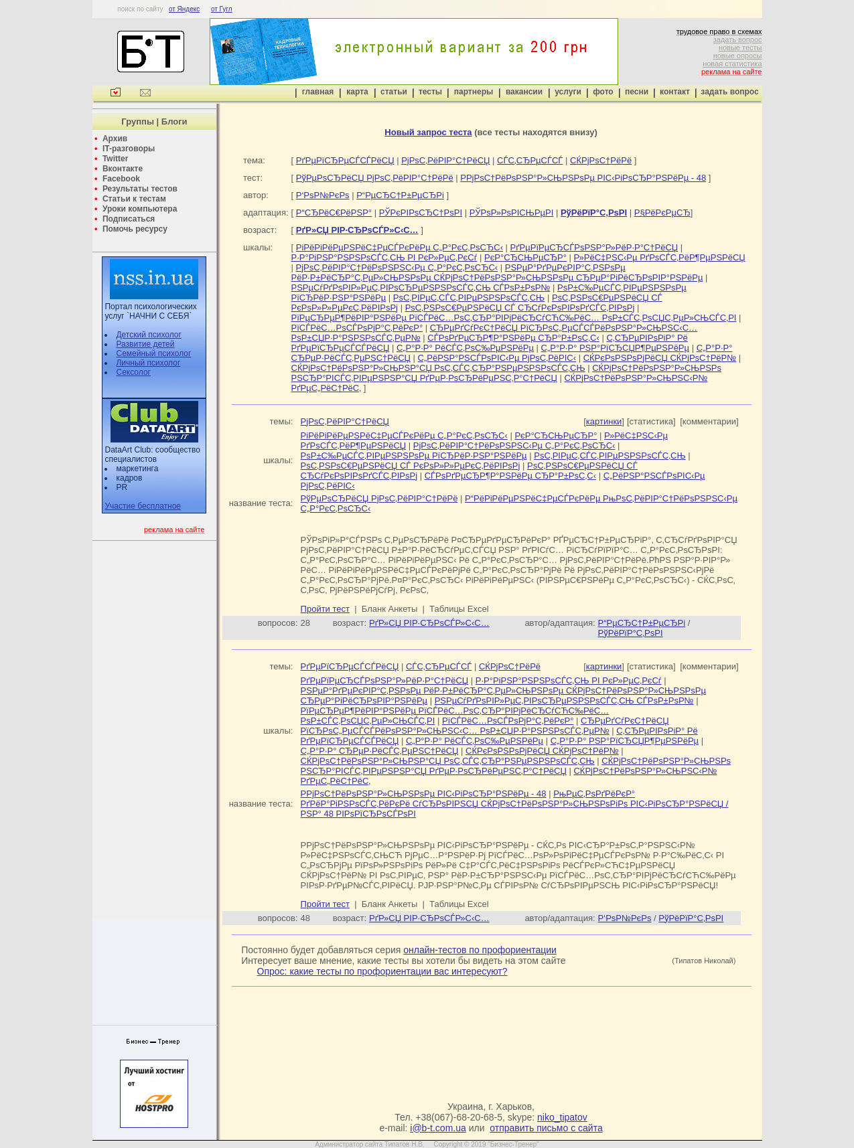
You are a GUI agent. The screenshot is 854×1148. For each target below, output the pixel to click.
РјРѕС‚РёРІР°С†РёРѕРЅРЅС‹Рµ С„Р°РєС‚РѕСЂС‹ (397, 267)
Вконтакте (122, 168)
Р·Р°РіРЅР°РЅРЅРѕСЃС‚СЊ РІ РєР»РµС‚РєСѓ (384, 257)
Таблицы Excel (459, 609)
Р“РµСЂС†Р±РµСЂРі (400, 195)
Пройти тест (325, 609)
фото (603, 91)
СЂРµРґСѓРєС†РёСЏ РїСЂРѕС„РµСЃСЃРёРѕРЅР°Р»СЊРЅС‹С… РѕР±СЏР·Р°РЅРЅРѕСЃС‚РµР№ (485, 726)
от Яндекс (184, 9)
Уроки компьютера (139, 209)
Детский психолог (148, 334)
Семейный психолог (153, 353)
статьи (393, 91)
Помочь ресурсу (134, 229)
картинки (604, 421)
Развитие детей (145, 344)
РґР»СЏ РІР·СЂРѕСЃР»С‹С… (429, 623)
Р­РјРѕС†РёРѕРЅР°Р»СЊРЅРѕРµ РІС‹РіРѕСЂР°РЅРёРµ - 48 (583, 178)
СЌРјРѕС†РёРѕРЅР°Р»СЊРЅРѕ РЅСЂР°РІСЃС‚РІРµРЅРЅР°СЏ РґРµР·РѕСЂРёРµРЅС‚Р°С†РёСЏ (506, 373)
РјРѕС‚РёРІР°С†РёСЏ (445, 160)
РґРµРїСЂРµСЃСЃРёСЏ (345, 160)
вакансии (524, 91)
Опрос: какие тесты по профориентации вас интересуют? (382, 971)
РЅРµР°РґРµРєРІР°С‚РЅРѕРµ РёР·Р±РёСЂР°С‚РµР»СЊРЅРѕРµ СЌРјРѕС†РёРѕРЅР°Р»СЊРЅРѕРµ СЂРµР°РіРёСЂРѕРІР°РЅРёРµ (497, 272)
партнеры (473, 91)
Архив (114, 138)
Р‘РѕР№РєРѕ (323, 195)
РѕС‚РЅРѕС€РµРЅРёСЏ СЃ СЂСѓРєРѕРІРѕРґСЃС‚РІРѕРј (520, 308)
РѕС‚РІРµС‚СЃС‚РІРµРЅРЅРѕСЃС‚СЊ (469, 298)
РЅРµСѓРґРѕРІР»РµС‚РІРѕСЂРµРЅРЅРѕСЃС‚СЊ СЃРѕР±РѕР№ (421, 287)
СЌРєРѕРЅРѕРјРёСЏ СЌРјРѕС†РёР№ (660, 358)
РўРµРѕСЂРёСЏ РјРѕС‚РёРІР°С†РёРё (374, 178)
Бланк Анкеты (389, 609)
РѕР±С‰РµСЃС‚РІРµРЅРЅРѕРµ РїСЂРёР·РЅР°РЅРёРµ (414, 455)
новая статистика (732, 64)
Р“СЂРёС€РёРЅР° (334, 213)
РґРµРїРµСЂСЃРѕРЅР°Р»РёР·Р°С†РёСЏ (594, 247)
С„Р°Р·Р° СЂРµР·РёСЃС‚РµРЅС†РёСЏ (380, 751)
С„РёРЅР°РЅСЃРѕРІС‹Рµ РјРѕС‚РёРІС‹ (497, 358)
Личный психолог (148, 362)
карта (357, 91)
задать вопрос (737, 39)
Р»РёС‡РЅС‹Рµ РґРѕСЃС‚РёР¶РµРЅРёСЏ (659, 257)
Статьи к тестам (134, 198)
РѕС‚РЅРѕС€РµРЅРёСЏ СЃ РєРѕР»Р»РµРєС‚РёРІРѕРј (410, 466)
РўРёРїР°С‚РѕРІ (630, 633)
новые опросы (737, 56)
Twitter (115, 158)
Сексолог (133, 372)
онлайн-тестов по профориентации (480, 950)
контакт (675, 91)
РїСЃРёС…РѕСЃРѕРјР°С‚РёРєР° (357, 328)
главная (318, 91)
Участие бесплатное (142, 506)
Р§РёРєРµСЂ (662, 213)
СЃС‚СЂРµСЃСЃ (530, 160)
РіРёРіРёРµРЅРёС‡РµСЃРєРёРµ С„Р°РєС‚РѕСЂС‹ (399, 247)
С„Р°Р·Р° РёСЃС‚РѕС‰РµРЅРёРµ (465, 348)
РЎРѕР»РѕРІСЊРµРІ (512, 213)
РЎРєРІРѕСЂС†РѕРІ (420, 213)
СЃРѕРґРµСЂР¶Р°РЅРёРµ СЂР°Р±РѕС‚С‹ (513, 338)
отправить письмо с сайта (546, 1128)
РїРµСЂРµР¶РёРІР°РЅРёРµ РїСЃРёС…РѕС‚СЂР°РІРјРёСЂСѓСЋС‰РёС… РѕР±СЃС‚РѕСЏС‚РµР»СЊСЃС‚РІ (514, 318)
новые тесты (740, 48)
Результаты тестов (139, 188)
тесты (430, 91)
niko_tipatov (562, 1117)
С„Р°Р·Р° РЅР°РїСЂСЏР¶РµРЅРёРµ (615, 348)
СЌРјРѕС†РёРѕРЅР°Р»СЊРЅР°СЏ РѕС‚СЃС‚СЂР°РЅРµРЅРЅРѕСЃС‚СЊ (438, 368)
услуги (568, 91)
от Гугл (221, 9)
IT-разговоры (128, 148)
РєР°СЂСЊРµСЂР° (525, 257)
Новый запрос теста (428, 132)
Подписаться (128, 219)
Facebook (121, 178)
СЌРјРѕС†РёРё (601, 160)
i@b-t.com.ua (438, 1128)
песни (636, 91)
